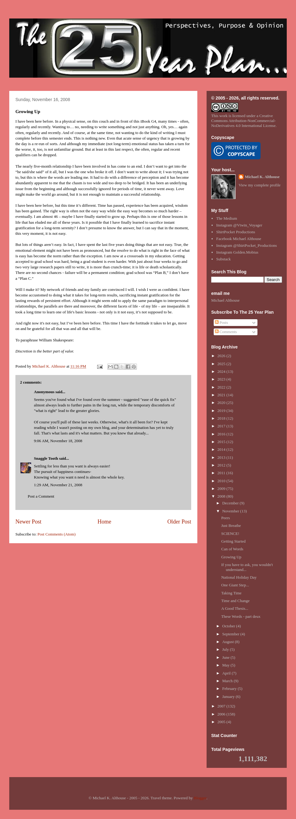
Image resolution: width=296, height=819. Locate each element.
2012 (221, 465)
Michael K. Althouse (262, 176)
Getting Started (233, 541)
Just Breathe (231, 525)
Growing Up (231, 557)
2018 (221, 418)
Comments (226, 331)
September (231, 634)
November (231, 511)
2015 (221, 441)
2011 (221, 473)
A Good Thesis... (234, 608)
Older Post (179, 522)
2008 (221, 496)
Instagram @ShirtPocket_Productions (246, 245)
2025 (221, 363)
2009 (221, 488)
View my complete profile (260, 185)
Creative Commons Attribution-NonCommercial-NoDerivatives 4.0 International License (243, 120)
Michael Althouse (225, 300)
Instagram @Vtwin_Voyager (239, 225)
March (228, 680)
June (226, 657)
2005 (221, 721)
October (229, 626)
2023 (221, 379)
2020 (221, 402)
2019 (221, 410)
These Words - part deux (240, 616)
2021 (221, 395)
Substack (223, 259)
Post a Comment (41, 496)
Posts (221, 322)
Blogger (200, 798)
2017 (221, 426)
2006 (221, 714)
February (230, 688)
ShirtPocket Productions (235, 232)
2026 (221, 355)
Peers (225, 517)
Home (104, 522)
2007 (221, 706)
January (229, 696)
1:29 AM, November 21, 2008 (58, 485)
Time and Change (235, 600)
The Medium (226, 218)
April (227, 673)
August (228, 641)
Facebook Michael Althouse (238, 238)
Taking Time (231, 593)
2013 (221, 457)
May (226, 665)
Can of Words (232, 549)
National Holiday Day (239, 577)
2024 (221, 371)
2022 (221, 387)
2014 (221, 449)
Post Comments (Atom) (57, 534)
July (226, 649)
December (231, 503)
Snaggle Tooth (46, 458)
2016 (221, 434)
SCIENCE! (230, 533)
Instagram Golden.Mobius (237, 252)
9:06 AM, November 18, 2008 (58, 440)
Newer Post (28, 522)
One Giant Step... (235, 585)
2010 (221, 481)
